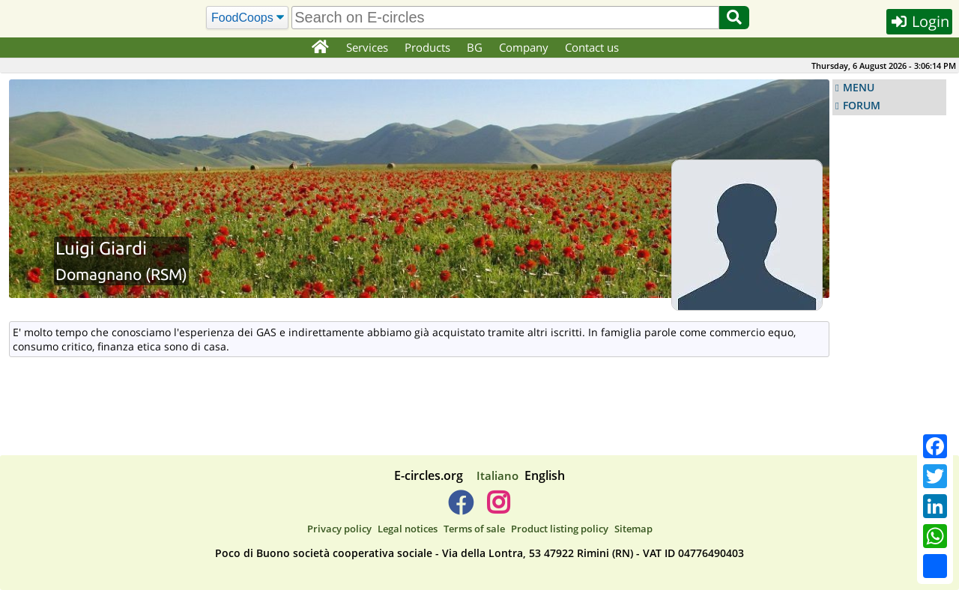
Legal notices (408, 528)
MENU (858, 87)
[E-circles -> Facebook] (460, 508)
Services (367, 47)
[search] (505, 17)
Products (427, 47)
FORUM (861, 105)
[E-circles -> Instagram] (498, 508)
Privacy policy (339, 528)
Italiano (497, 475)
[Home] (319, 47)
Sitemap (633, 528)
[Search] (247, 18)
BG (474, 47)
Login (919, 21)
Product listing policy (559, 528)
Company (523, 47)
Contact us (592, 47)
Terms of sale (474, 528)
